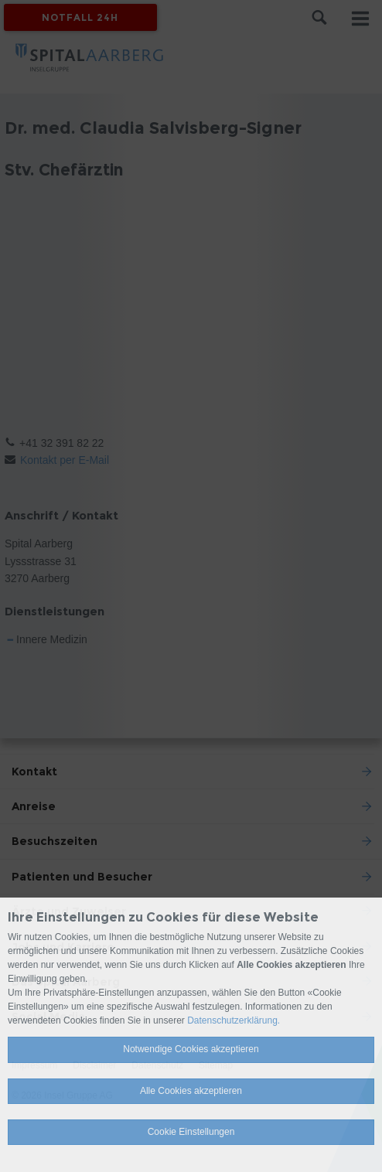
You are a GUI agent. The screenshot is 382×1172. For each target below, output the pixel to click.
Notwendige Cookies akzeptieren (190, 1049)
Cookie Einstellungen (191, 1131)
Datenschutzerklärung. (233, 1020)
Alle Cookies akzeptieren (191, 1090)
